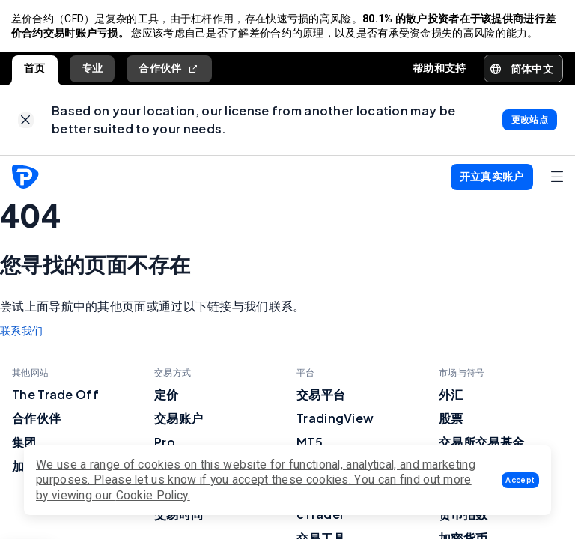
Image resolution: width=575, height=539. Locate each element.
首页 (35, 70)
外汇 (451, 398)
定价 (166, 398)
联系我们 (21, 335)
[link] (26, 123)
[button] (520, 480)
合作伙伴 (169, 70)
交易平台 (320, 398)
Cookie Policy (152, 495)
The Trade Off (55, 398)
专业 (92, 70)
